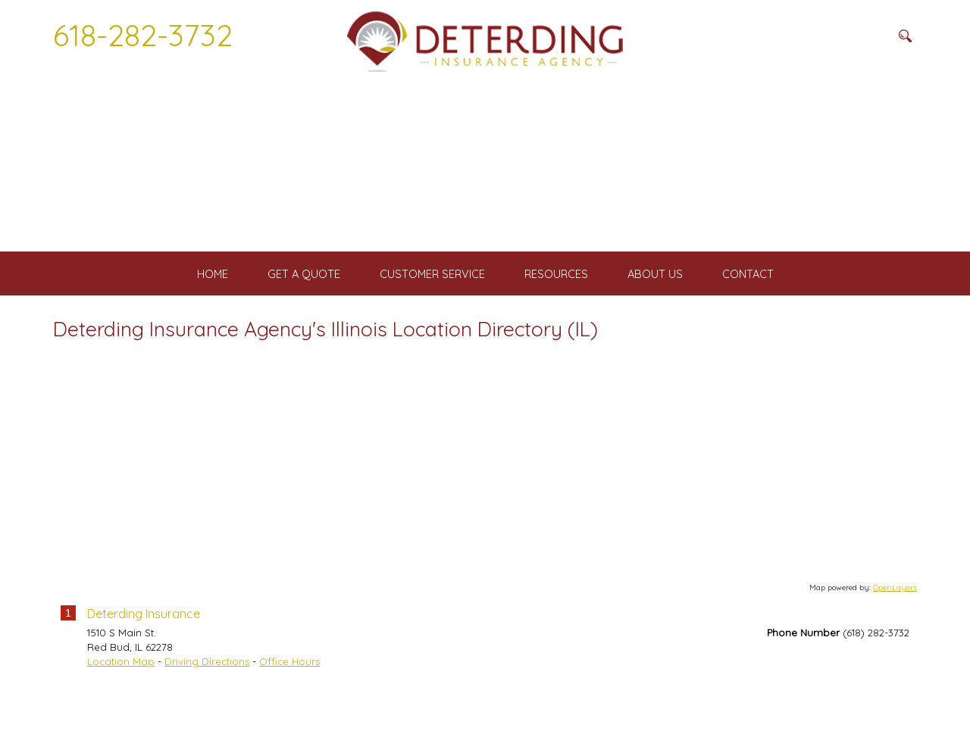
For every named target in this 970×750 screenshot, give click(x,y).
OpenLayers (895, 647)
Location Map (121, 721)
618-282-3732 (143, 35)
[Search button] (904, 35)
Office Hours (289, 721)
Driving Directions (206, 721)
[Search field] (814, 35)
